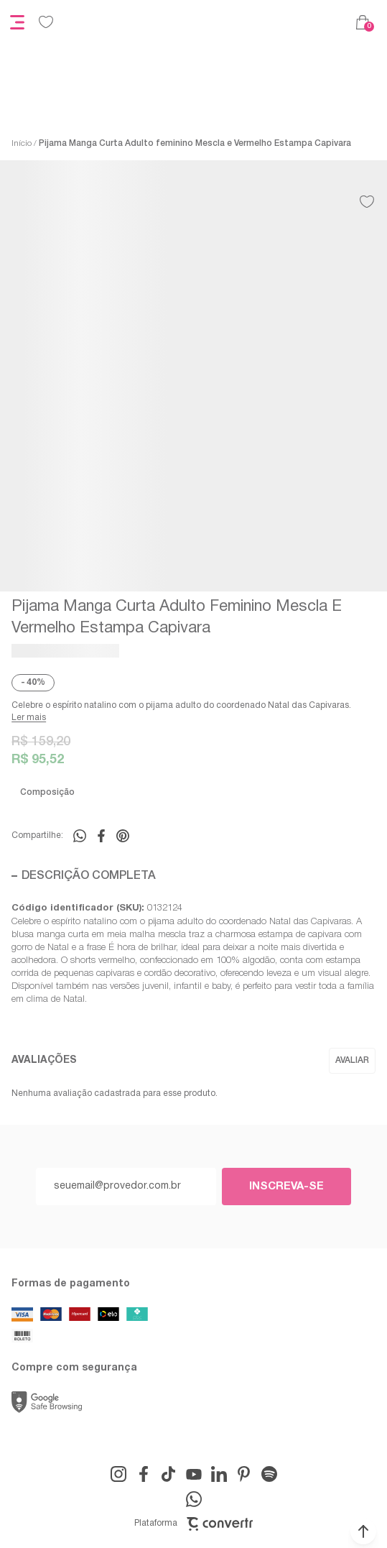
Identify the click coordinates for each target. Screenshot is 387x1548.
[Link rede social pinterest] (244, 1474)
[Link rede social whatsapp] (194, 1499)
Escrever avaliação (352, 1061)
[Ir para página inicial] (21, 143)
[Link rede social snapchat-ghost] (269, 1474)
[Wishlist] (46, 22)
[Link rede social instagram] (118, 1474)
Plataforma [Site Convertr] (193, 1524)
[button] (363, 1531)
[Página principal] (204, 22)
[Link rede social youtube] (194, 1474)
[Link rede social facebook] (143, 1474)
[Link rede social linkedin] (219, 1474)
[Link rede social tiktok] (168, 1474)
